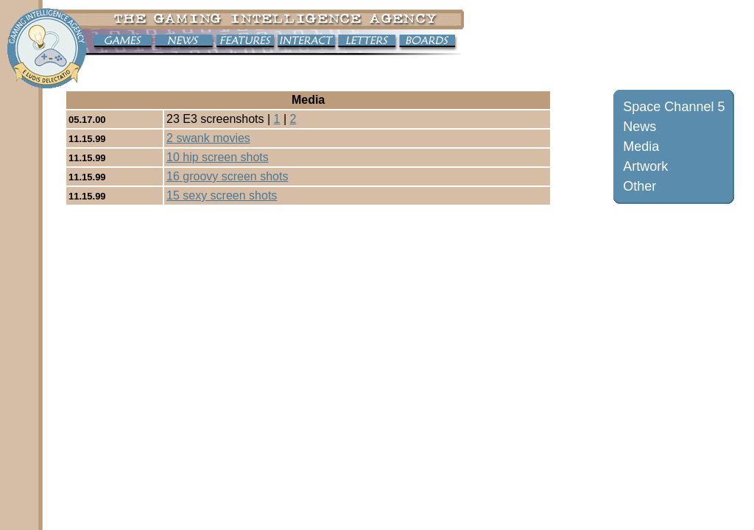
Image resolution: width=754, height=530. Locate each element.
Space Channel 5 (674, 106)
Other (639, 186)
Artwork (645, 166)
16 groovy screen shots (227, 176)
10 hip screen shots (217, 157)
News (639, 126)
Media (641, 146)
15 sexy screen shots (221, 195)
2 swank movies (208, 138)
